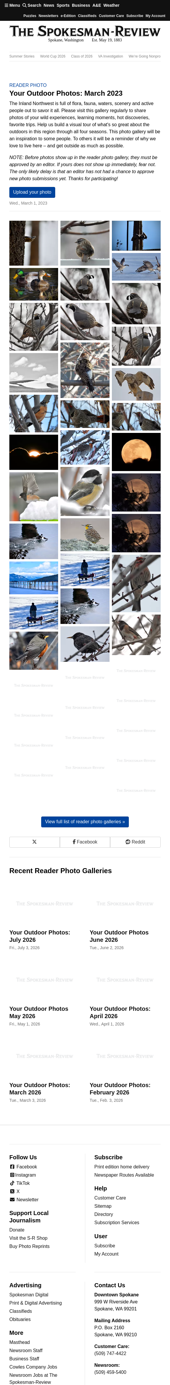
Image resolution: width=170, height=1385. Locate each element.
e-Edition (68, 16)
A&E (96, 5)
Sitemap (103, 1163)
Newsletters (48, 16)
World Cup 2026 (52, 56)
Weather (111, 5)
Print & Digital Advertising (35, 1260)
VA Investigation (110, 56)
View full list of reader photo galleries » (85, 779)
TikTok (19, 1140)
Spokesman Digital (28, 1251)
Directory (103, 1171)
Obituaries (20, 1276)
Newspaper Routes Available (124, 1132)
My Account (106, 1211)
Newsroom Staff (26, 1307)
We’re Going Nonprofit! (146, 56)
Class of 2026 (81, 56)
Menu (12, 5)
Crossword (20, 1372)
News (49, 5)
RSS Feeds (21, 1355)
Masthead (19, 1299)
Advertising (25, 1242)
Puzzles (29, 16)
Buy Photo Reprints (29, 1203)
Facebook (23, 1123)
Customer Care (111, 16)
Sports (63, 5)
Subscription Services (116, 1179)
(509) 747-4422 (110, 1310)
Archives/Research (28, 1347)
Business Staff (24, 1315)
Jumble (17, 1364)
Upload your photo (32, 192)
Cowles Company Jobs (33, 1324)
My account (155, 16)
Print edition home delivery (122, 1123)
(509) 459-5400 (110, 1329)
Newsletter (24, 1156)
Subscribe (134, 16)
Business (81, 5)
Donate (17, 1187)
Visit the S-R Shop (28, 1195)
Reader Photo (28, 85)
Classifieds (87, 16)
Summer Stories (21, 56)
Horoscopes (21, 1380)
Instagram (22, 1132)
